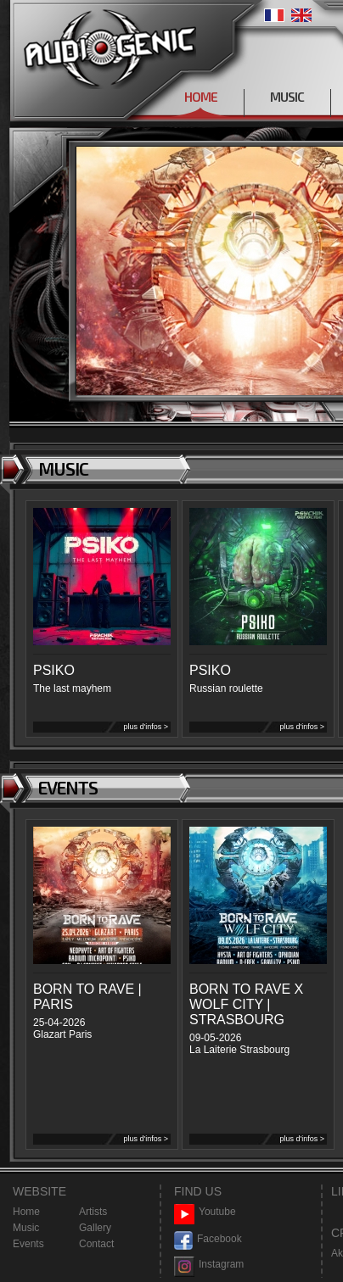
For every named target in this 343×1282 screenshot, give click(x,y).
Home (26, 1212)
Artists (93, 1212)
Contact (96, 1244)
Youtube (205, 1212)
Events (28, 1244)
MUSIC (287, 96)
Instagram (209, 1265)
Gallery (95, 1228)
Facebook (208, 1239)
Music (26, 1228)
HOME (200, 96)
